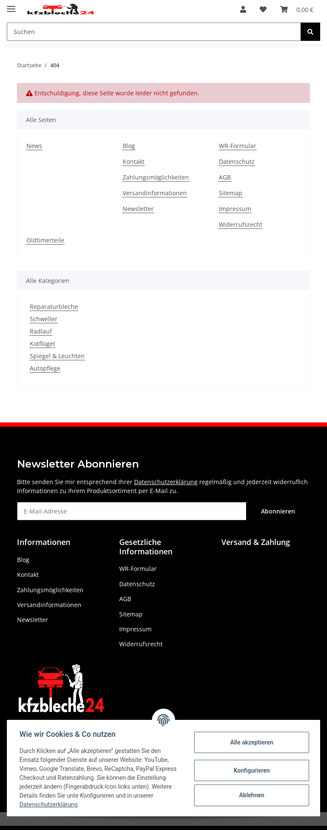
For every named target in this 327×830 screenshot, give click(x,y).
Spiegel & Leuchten (57, 356)
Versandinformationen (155, 193)
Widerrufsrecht (240, 224)
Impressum (235, 209)
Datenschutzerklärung (166, 482)
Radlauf (41, 331)
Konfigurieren (250, 770)
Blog (129, 146)
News (34, 146)
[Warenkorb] (296, 9)
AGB (225, 177)
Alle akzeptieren (250, 742)
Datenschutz (237, 161)
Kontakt (133, 161)
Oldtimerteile (45, 240)
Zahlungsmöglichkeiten (156, 177)
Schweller (43, 319)
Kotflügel (42, 343)
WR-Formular (237, 146)
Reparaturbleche (54, 306)
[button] (243, 9)
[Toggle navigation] (11, 5)
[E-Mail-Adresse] (132, 511)
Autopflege (45, 368)
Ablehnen (250, 795)
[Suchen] (154, 32)
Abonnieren (278, 511)
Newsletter (138, 209)
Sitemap (230, 193)
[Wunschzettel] (263, 9)
